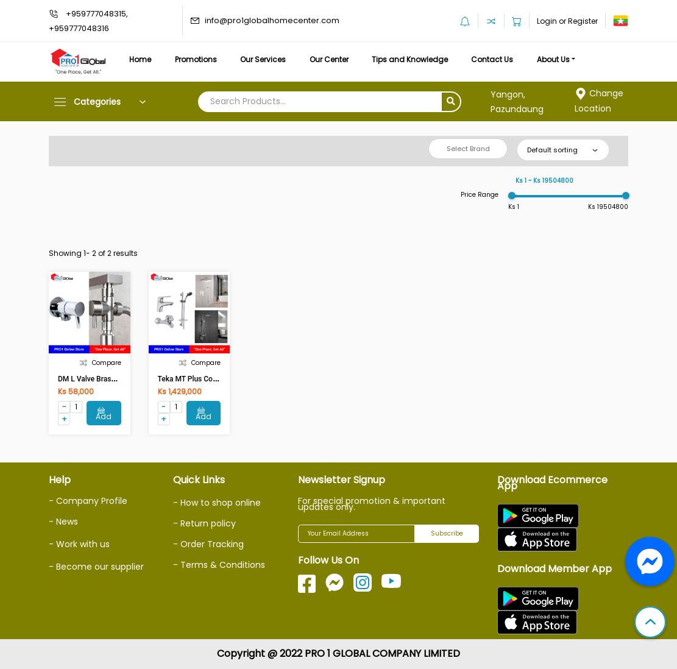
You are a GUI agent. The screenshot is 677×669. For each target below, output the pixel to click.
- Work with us (79, 544)
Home (140, 59)
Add (104, 414)
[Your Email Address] (356, 534)
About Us (553, 59)
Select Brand (468, 149)
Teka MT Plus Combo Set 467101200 (218, 379)
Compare (100, 362)
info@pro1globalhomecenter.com (272, 20)
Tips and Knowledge (410, 59)
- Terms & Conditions (219, 565)
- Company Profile (88, 501)
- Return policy (204, 523)
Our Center (329, 59)
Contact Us (492, 59)
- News (63, 521)
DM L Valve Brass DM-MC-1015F (111, 379)
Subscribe (447, 533)
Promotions (196, 59)
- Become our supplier (96, 567)
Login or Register (567, 21)
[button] (650, 623)
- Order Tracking (208, 544)
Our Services (263, 59)
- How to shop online (217, 503)
